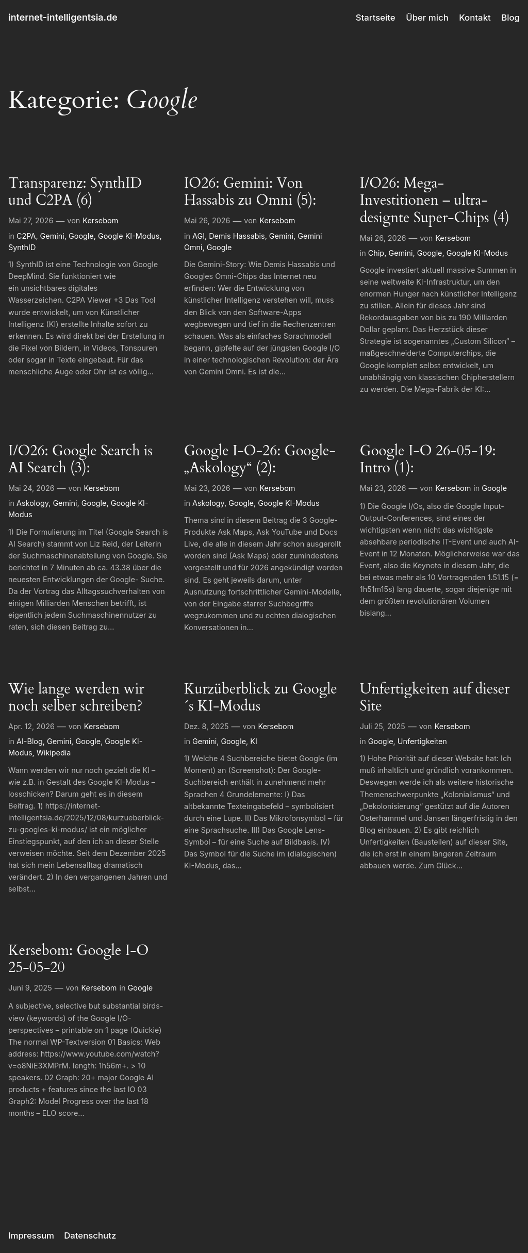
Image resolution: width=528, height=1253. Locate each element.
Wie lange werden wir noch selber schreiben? (76, 698)
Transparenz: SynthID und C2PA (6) (75, 192)
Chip (376, 253)
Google (81, 236)
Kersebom (100, 220)
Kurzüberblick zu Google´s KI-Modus (260, 698)
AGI (198, 236)
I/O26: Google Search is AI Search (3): (80, 459)
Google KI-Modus (128, 236)
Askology (32, 503)
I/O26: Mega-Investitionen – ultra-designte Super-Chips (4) (434, 200)
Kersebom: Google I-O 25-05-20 (78, 959)
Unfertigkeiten (422, 741)
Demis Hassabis (237, 236)
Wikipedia (54, 752)
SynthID (22, 247)
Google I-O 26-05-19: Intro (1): (428, 459)
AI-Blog (29, 741)
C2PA (26, 236)
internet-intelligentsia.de (63, 17)
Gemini (52, 236)
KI (253, 741)
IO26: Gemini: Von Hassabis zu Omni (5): (250, 192)
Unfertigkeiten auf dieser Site (435, 698)
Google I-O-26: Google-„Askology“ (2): (260, 459)
